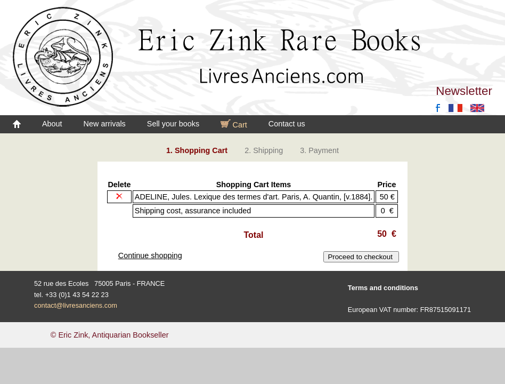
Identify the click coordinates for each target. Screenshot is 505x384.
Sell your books (173, 123)
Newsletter (464, 91)
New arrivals (105, 123)
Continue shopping (150, 255)
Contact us (286, 123)
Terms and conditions (383, 288)
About (52, 123)
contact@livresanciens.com (75, 305)
